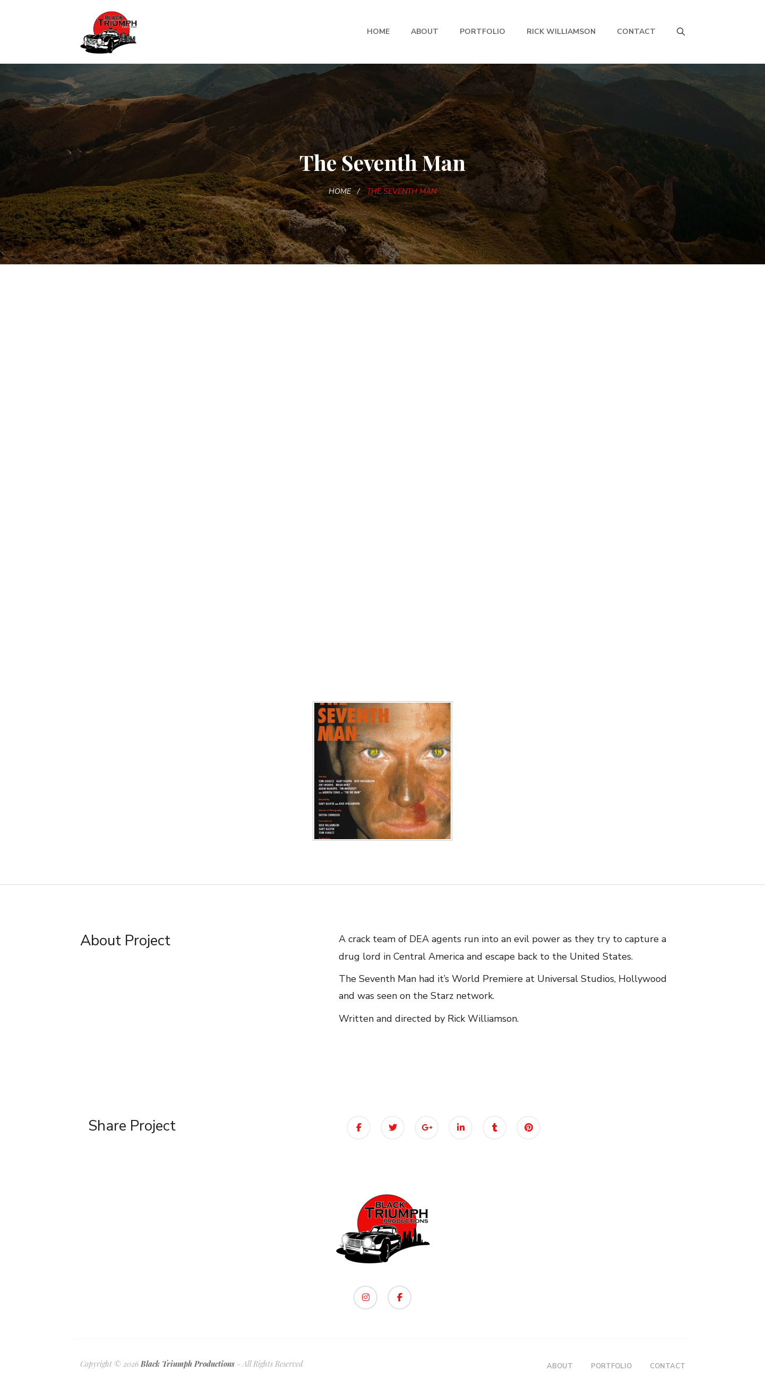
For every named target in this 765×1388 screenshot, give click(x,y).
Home (378, 32)
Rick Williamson (561, 32)
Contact (636, 32)
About (425, 32)
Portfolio (482, 32)
